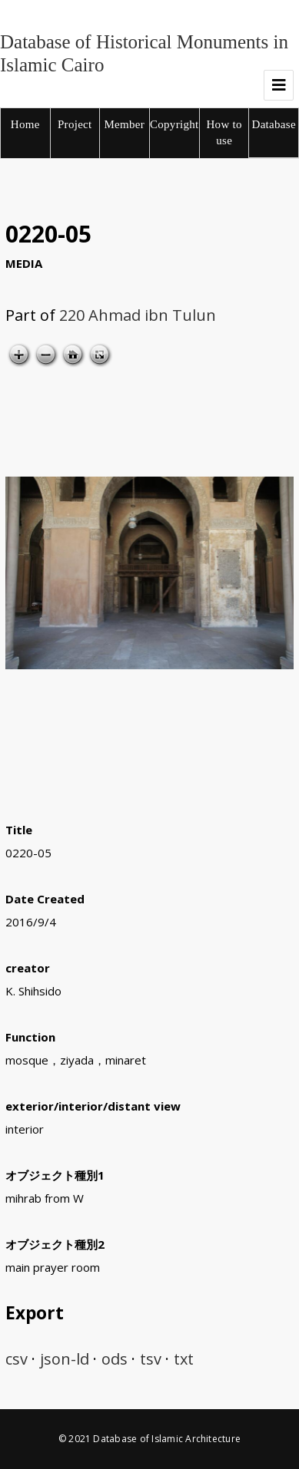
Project (75, 124)
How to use (223, 132)
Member (124, 124)
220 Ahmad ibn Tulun (137, 315)
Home (25, 124)
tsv (150, 1359)
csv (16, 1359)
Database (274, 124)
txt (184, 1359)
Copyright (174, 124)
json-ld (64, 1359)
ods (114, 1359)
